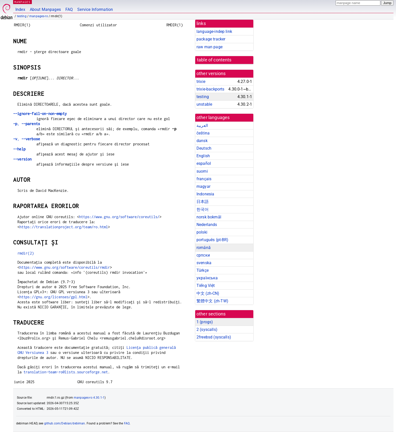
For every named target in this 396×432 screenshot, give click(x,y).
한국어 (202, 209)
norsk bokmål (208, 217)
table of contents (214, 59)
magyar (203, 186)
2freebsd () (213, 337)
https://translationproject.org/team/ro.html (63, 227)
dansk (202, 140)
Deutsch (203, 148)
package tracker (210, 39)
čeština (203, 133)
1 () (204, 322)
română (203, 247)
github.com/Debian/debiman (64, 423)
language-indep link (214, 31)
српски (203, 255)
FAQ (69, 9)
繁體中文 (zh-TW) (212, 301)
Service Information (95, 9)
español (203, 163)
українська (207, 278)
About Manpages (45, 9)
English (203, 155)
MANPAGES (22, 2)
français (203, 178)
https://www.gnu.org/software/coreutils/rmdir (64, 267)
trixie (200, 81)
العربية (202, 125)
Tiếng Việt (205, 285)
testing (22, 16)
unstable (204, 104)
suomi (202, 171)
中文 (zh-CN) (207, 293)
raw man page (209, 46)
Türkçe (202, 270)
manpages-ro (38, 16)
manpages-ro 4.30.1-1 (89, 397)
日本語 (202, 201)
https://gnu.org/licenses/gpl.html (53, 297)
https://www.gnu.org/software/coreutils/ (119, 217)
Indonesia (205, 194)
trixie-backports (210, 89)
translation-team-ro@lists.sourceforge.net (65, 372)
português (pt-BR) (212, 239)
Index (20, 9)
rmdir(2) (25, 253)
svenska (203, 262)
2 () (206, 329)
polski (201, 232)
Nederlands (206, 224)
